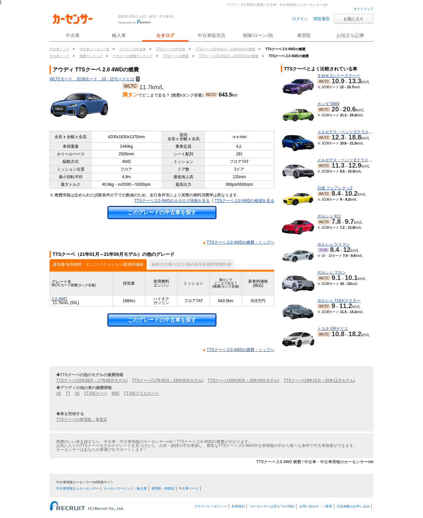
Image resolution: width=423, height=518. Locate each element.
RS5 (115, 393)
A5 (58, 393)
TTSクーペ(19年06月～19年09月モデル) (243, 380)
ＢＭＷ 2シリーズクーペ (338, 75)
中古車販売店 (211, 35)
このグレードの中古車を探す (162, 212)
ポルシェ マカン (331, 272)
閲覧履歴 (321, 19)
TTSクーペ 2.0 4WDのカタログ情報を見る (172, 200)
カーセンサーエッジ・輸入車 (125, 488)
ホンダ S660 (328, 103)
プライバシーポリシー (210, 506)
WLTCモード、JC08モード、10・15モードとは (95, 79)
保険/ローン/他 (258, 35)
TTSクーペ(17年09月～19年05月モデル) (167, 380)
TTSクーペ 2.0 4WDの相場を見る (244, 200)
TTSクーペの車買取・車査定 (81, 419)
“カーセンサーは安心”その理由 (272, 506)
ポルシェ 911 (329, 216)
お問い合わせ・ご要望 (315, 506)
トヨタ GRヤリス (332, 328)
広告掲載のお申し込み (353, 506)
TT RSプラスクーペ (141, 393)
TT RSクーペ (95, 393)
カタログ (165, 35)
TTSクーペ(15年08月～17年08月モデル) (92, 380)
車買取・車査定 (162, 488)
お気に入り (354, 19)
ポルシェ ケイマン (333, 244)
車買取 (304, 35)
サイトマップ (363, 9)
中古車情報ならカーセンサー (77, 488)
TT (67, 393)
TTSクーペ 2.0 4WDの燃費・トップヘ (240, 242)
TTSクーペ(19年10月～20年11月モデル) (319, 380)
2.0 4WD (59, 299)
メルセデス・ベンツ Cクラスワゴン (349, 132)
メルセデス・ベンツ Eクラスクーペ (348, 160)
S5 (77, 393)
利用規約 (238, 506)
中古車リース (189, 488)
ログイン (300, 19)
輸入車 (119, 35)
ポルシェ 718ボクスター (339, 300)
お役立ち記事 (350, 35)
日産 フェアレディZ (335, 188)
